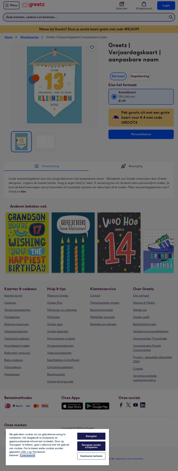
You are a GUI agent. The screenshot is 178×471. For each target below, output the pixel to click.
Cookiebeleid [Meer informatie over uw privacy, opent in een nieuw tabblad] (27, 455)
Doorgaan (91, 436)
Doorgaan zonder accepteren (91, 446)
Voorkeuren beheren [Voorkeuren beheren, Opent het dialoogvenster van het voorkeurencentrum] (91, 456)
